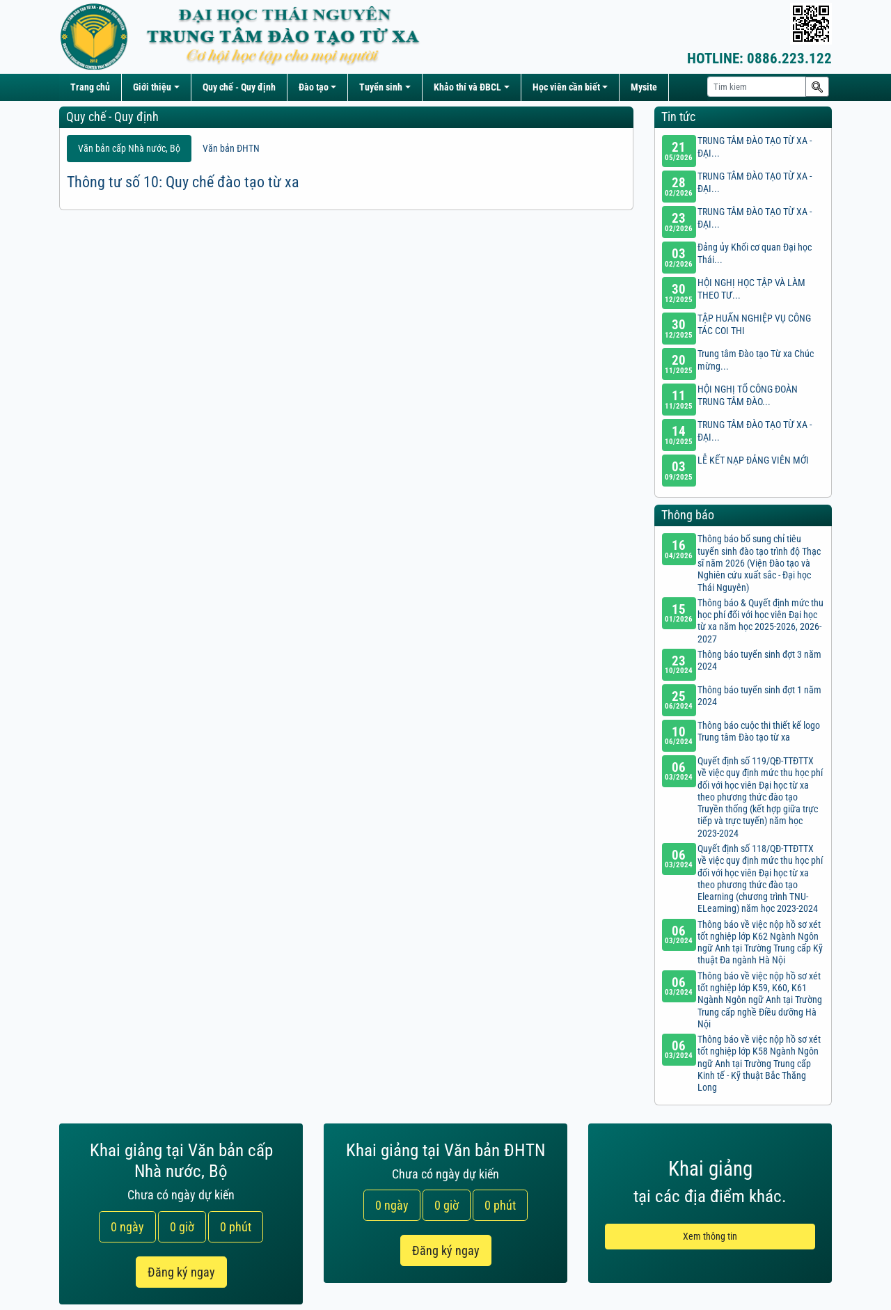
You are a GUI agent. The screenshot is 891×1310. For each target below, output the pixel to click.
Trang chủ (90, 87)
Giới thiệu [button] (152, 87)
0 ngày (127, 1227)
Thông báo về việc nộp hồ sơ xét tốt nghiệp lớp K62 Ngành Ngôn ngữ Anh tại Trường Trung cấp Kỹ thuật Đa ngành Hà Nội (760, 943)
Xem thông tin (710, 1236)
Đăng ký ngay (181, 1272)
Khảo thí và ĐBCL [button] (467, 87)
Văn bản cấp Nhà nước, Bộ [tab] (129, 149)
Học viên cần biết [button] (566, 87)
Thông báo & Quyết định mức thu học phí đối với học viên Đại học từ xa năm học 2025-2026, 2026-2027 (760, 621)
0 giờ (182, 1227)
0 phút (235, 1227)
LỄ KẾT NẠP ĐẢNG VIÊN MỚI (753, 460)
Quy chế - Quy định (239, 87)
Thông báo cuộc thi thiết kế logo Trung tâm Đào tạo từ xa (758, 731)
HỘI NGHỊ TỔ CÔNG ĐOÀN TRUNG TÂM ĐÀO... (747, 395)
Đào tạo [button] (314, 87)
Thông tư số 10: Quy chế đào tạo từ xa (183, 182)
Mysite (644, 87)
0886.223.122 (759, 58)
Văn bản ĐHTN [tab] (231, 149)
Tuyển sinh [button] (380, 87)
